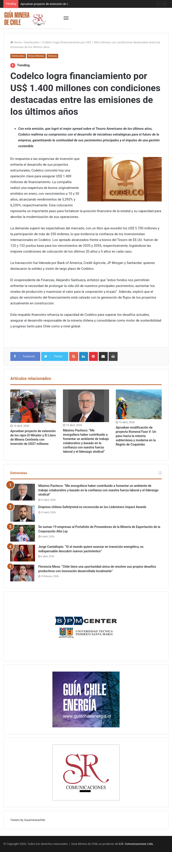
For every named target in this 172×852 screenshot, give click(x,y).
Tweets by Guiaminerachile (27, 820)
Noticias (52, 55)
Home (16, 42)
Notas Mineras (36, 55)
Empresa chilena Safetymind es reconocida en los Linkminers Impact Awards (92, 507)
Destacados (32, 42)
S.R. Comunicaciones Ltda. (136, 844)
